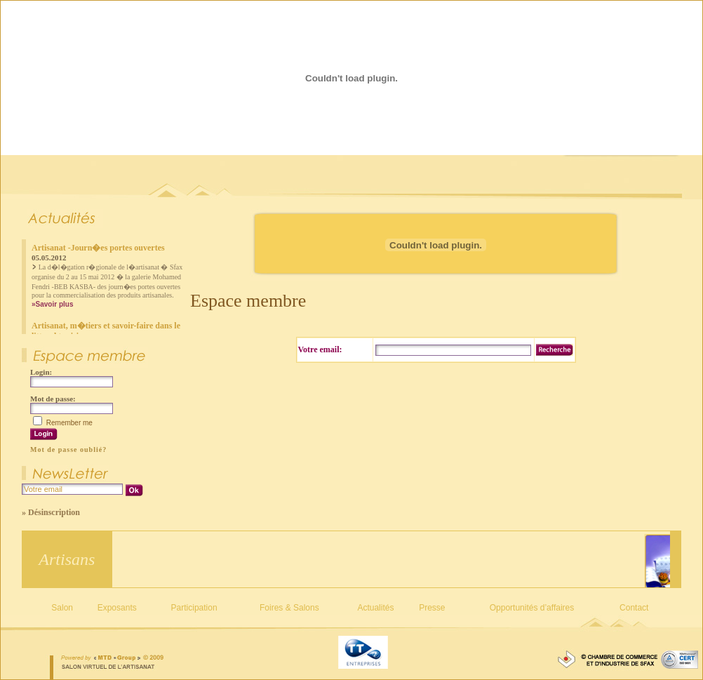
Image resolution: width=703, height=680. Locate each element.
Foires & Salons (289, 608)
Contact (634, 608)
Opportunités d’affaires (532, 608)
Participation (194, 608)
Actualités (375, 608)
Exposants (117, 608)
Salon (62, 608)
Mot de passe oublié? (68, 449)
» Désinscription (51, 512)
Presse (432, 608)
